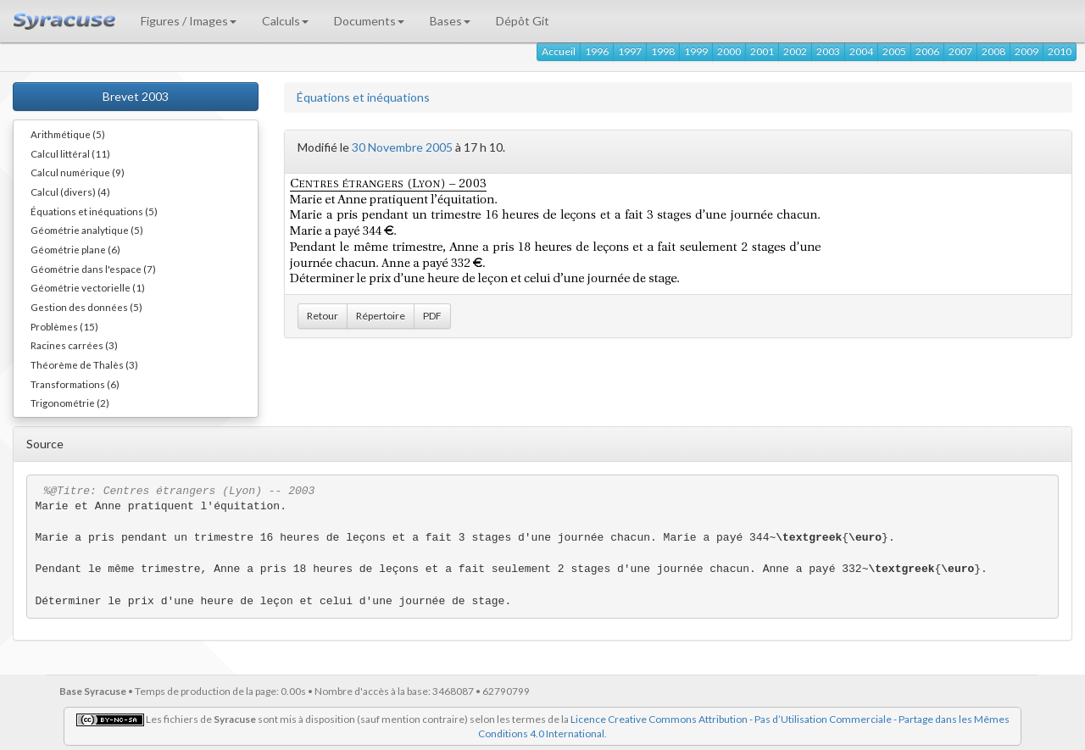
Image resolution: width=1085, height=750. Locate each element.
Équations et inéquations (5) (94, 211)
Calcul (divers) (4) (70, 191)
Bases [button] (450, 21)
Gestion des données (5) (86, 307)
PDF (432, 315)
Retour (322, 315)
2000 (729, 51)
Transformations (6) (75, 384)
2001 (762, 51)
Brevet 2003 (136, 96)
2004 (861, 51)
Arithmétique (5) (68, 134)
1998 (663, 51)
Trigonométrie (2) (70, 402)
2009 (1026, 51)
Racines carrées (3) (74, 345)
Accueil (559, 51)
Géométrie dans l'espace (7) (93, 269)
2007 (960, 51)
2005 (894, 51)
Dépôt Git (522, 21)
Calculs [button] (285, 21)
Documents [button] (369, 21)
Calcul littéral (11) (70, 153)
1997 (630, 51)
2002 (795, 51)
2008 (993, 51)
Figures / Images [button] (188, 21)
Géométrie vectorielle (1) (88, 287)
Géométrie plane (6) (75, 249)
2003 (828, 51)
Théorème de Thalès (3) (84, 364)
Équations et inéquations (363, 97)
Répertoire (380, 315)
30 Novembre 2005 (402, 147)
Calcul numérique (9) (78, 172)
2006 (927, 51)
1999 (696, 51)
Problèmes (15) (64, 326)
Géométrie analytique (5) (87, 230)
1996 (597, 51)
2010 (1059, 51)
